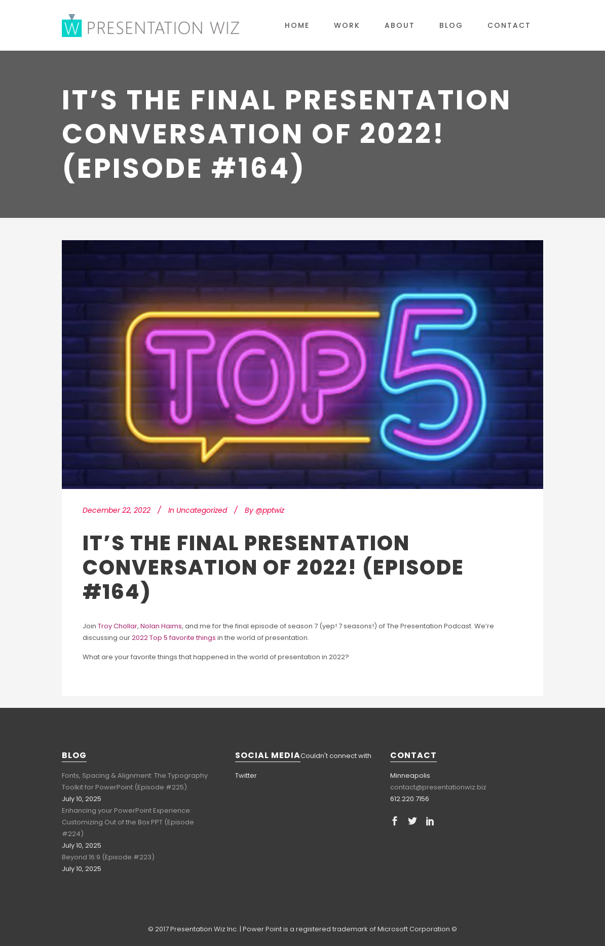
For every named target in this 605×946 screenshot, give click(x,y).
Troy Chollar (117, 626)
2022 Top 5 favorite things (174, 637)
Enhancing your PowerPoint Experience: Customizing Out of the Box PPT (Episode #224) (128, 822)
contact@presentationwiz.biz (438, 787)
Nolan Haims (161, 626)
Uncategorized (201, 510)
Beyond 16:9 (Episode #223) (108, 857)
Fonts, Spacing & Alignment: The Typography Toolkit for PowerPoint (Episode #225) (135, 781)
